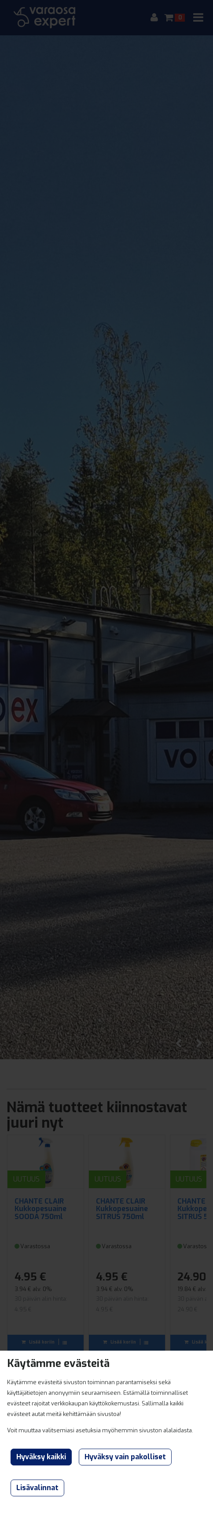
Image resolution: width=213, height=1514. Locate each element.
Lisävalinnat (37, 1487)
